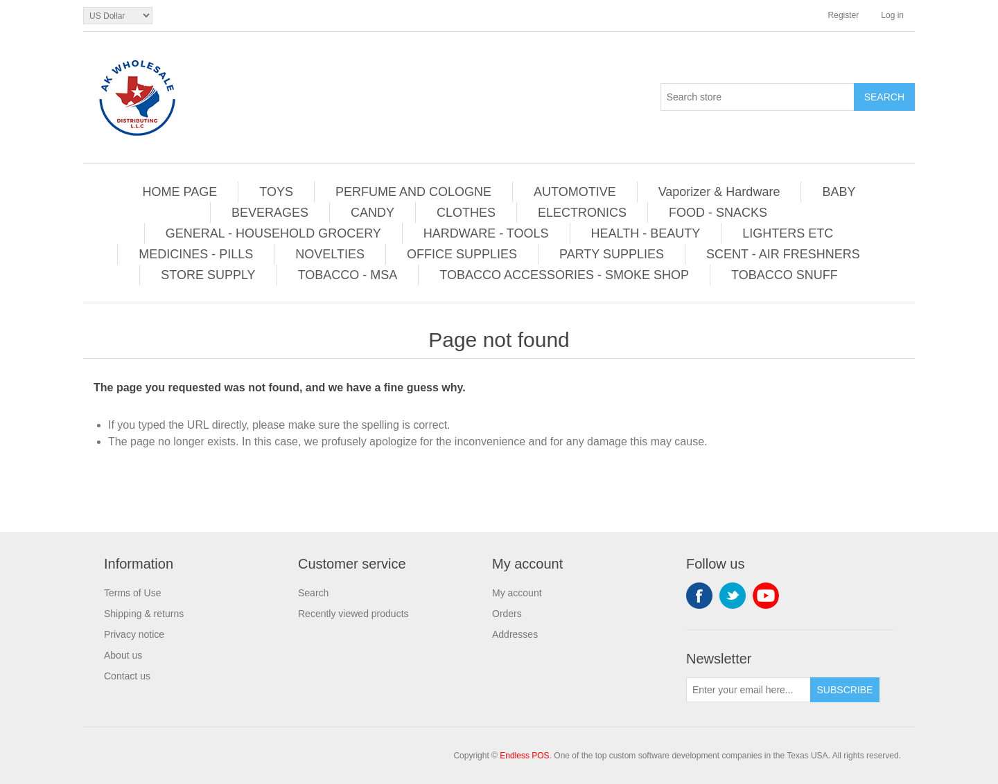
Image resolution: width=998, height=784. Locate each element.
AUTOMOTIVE (575, 192)
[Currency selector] (117, 15)
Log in (892, 15)
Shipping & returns (144, 613)
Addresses (515, 634)
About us (123, 655)
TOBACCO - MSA (348, 275)
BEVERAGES (269, 213)
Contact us (127, 675)
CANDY (372, 213)
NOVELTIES (330, 254)
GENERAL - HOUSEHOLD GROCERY (273, 233)
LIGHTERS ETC (787, 233)
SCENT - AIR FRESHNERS (783, 254)
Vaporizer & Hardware (719, 192)
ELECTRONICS (582, 213)
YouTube (766, 595)
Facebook (699, 595)
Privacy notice (134, 634)
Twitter (732, 595)
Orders (507, 613)
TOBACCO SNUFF (784, 275)
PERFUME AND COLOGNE (413, 192)
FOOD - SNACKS (718, 213)
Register (843, 15)
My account (517, 592)
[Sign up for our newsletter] (748, 689)
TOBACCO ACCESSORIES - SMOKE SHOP (564, 275)
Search (313, 592)
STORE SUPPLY (208, 275)
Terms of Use (132, 592)
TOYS (276, 192)
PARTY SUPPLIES (611, 254)
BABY (838, 192)
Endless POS (524, 755)
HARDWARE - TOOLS (486, 233)
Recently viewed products (353, 613)
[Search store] (757, 97)
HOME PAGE (180, 192)
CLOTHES (466, 213)
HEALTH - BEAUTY (646, 233)
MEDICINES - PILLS (196, 254)
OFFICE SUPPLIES (462, 254)
